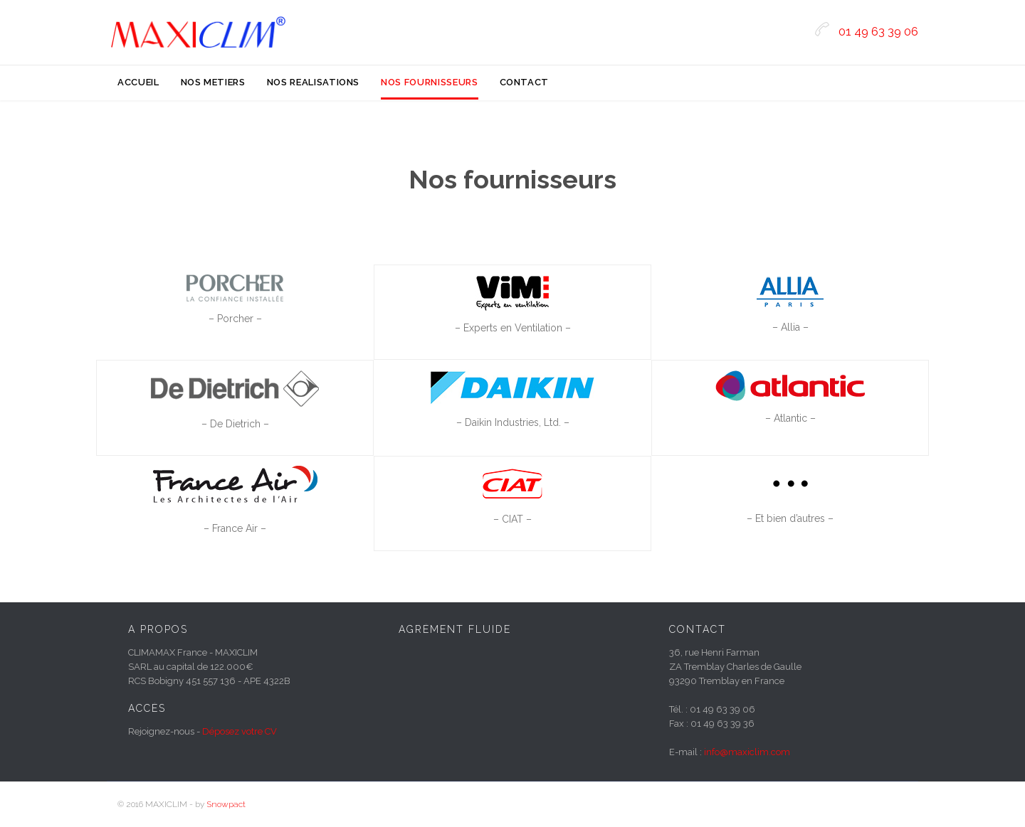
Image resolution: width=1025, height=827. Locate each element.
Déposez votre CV (239, 731)
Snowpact (226, 804)
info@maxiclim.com (747, 752)
